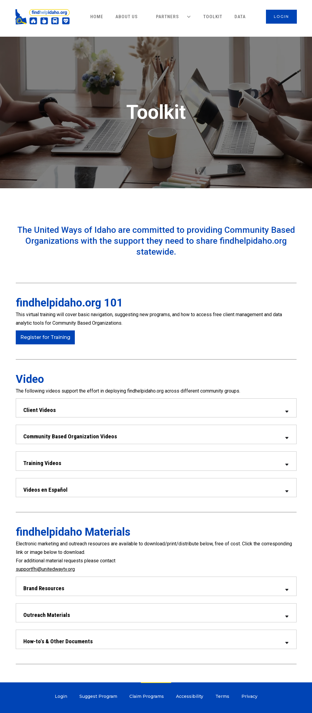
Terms (222, 696)
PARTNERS (167, 16)
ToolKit (212, 16)
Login (61, 696)
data (240, 16)
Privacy (249, 696)
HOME (96, 16)
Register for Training (45, 337)
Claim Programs (146, 696)
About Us (126, 16)
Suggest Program (98, 696)
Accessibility (189, 696)
